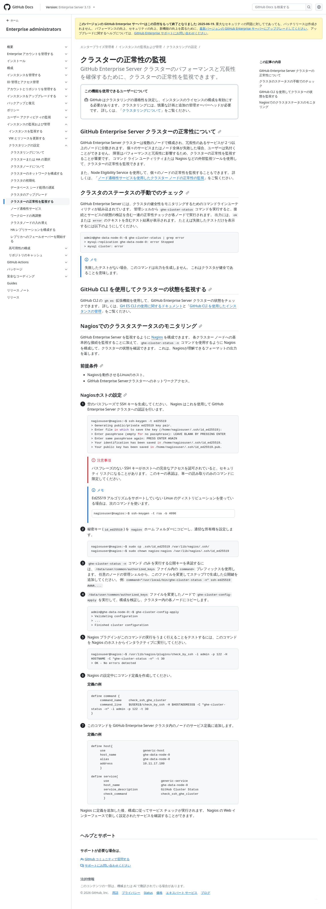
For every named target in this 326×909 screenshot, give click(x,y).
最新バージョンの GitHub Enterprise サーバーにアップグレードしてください (253, 28)
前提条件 (91, 366)
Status (148, 893)
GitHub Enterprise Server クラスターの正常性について (150, 131)
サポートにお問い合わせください (105, 865)
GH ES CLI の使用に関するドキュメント (151, 306)
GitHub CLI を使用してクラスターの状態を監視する (146, 289)
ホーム (12, 20)
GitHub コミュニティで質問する (105, 859)
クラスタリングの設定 (181, 47)
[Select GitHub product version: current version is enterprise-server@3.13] (70, 7)
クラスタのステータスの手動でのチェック (134, 192)
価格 (159, 893)
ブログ (205, 893)
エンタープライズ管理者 (97, 47)
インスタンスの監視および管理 (140, 47)
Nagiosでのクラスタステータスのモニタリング (141, 325)
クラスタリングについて (141, 110)
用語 (115, 893)
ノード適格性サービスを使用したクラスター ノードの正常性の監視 (151, 177)
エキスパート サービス (182, 893)
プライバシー (131, 893)
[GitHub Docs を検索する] (279, 7)
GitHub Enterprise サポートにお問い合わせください (170, 33)
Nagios (157, 337)
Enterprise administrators (33, 29)
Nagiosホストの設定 (103, 395)
